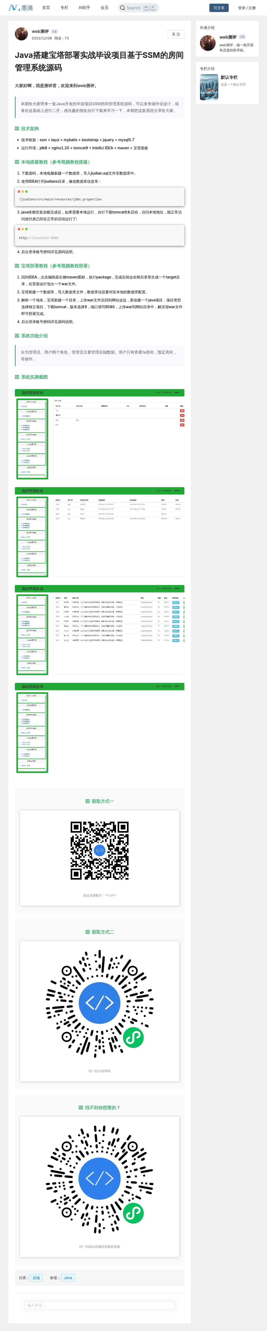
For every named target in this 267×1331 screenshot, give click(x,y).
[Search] (138, 8)
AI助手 (84, 7)
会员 (104, 7)
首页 (46, 7)
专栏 (64, 7)
